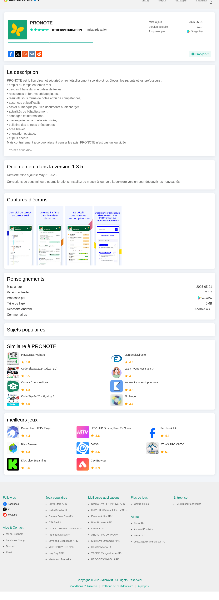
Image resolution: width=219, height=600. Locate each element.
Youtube (12, 523)
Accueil (196, 4)
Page (157, 4)
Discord (10, 554)
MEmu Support (14, 542)
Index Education (97, 29)
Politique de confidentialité (117, 594)
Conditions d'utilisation (83, 594)
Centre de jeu (141, 512)
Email (9, 560)
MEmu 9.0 (139, 543)
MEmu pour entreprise (189, 512)
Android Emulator (143, 537)
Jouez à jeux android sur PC (149, 550)
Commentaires (17, 323)
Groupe (176, 4)
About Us (139, 531)
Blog (140, 4)
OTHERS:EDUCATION (67, 30)
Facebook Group (15, 548)
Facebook (13, 512)
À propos (143, 594)
